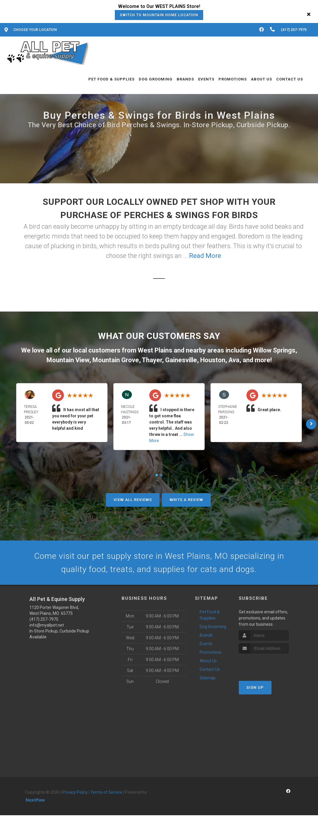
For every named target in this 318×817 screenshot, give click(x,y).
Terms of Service (106, 794)
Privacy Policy (75, 794)
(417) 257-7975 (43, 621)
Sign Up (255, 689)
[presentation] (270, 666)
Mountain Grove (115, 360)
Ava (233, 360)
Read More (205, 255)
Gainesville (181, 360)
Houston (212, 360)
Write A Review (186, 500)
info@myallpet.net (46, 627)
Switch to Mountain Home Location (159, 15)
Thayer (152, 360)
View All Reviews (133, 500)
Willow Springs (274, 350)
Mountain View (68, 360)
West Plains (155, 350)
